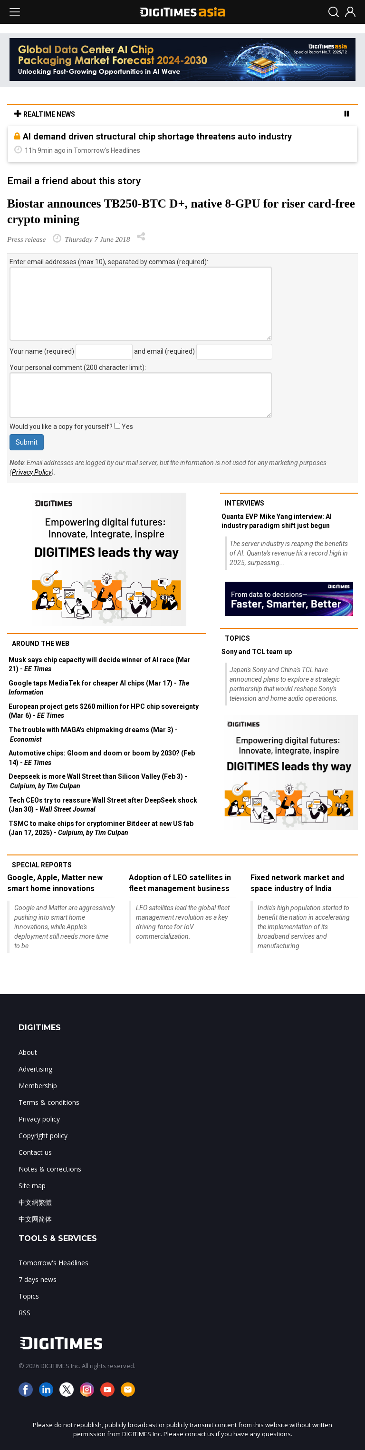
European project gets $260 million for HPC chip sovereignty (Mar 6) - (104, 711)
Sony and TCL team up (256, 651)
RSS (24, 1312)
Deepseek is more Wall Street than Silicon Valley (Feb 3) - (98, 781)
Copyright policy (43, 1135)
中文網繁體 (35, 1202)
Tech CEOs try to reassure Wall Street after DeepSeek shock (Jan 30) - (103, 805)
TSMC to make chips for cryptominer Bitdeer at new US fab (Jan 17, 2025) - (101, 828)
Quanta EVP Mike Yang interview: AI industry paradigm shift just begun (276, 521)
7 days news (38, 1279)
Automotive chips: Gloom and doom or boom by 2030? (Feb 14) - (102, 757)
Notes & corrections (50, 1168)
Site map (32, 1185)
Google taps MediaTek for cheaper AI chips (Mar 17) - (99, 687)
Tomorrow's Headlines (53, 1262)
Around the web (40, 643)
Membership (38, 1085)
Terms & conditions (49, 1102)
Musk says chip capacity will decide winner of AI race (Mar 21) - (100, 664)
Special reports (42, 865)
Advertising (35, 1068)
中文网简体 (35, 1218)
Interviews (244, 503)
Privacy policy (39, 1118)
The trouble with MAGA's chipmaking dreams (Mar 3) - (93, 734)
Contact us (35, 1152)
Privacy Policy (31, 472)
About (28, 1052)
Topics (237, 638)
